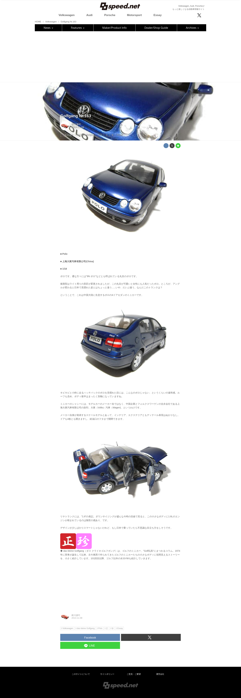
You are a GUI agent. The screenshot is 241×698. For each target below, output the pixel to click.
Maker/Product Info (114, 28)
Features (78, 28)
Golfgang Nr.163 (75, 116)
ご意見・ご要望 (134, 674)
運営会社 (160, 674)
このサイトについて (81, 674)
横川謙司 (76, 124)
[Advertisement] (120, 56)
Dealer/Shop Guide (156, 28)
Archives (192, 28)
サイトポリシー (107, 674)
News (48, 28)
